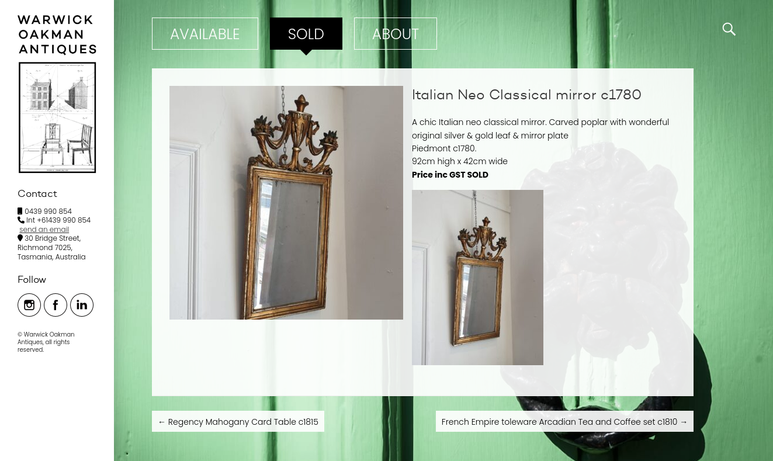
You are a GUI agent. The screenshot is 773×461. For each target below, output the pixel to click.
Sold (306, 34)
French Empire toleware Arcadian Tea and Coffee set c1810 (565, 422)
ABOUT (395, 34)
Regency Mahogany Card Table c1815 (238, 422)
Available (205, 34)
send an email (44, 229)
